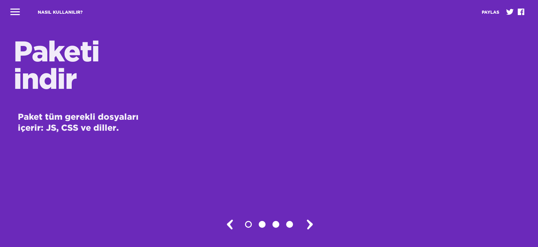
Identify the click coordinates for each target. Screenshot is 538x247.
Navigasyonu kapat (15, 12)
